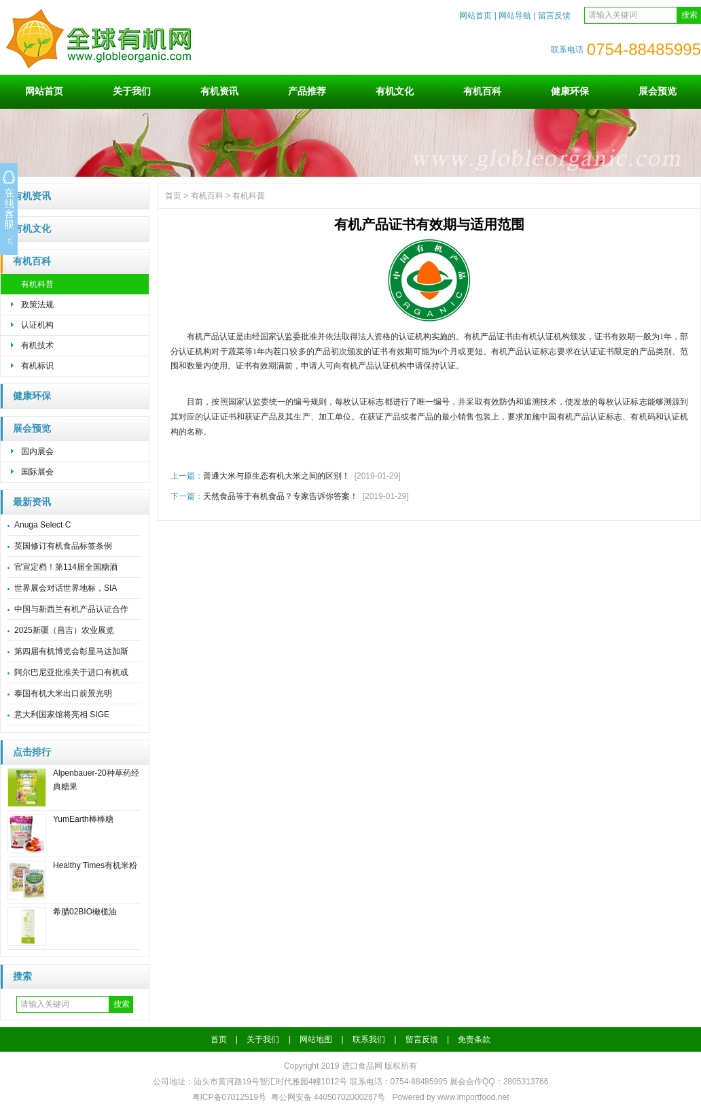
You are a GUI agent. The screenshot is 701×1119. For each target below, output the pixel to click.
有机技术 (37, 345)
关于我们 (132, 91)
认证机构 (37, 325)
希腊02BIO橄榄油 (85, 911)
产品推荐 (307, 91)
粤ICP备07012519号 (229, 1097)
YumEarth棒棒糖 (83, 819)
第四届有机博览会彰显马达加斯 (71, 651)
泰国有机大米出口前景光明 (63, 693)
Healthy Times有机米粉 (95, 865)
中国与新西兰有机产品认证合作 (71, 609)
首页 (173, 196)
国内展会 (37, 451)
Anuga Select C (42, 525)
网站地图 (316, 1039)
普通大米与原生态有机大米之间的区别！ (276, 476)
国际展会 (37, 472)
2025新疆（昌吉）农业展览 (64, 630)
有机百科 (482, 91)
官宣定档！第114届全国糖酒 (66, 567)
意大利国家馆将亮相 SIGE (61, 714)
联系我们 (369, 1039)
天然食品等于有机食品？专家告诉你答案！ (280, 496)
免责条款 (474, 1039)
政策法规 (37, 304)
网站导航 (515, 15)
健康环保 (570, 91)
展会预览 (658, 91)
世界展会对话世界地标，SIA (65, 588)
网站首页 (475, 15)
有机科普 (37, 284)
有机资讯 (219, 91)
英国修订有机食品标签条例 (63, 546)
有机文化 (395, 91)
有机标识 (37, 366)
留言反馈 (554, 15)
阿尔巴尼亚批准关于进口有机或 (71, 672)
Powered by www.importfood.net (450, 1097)
